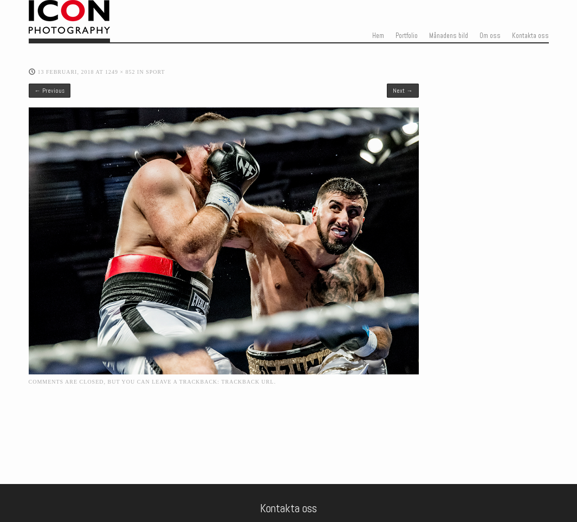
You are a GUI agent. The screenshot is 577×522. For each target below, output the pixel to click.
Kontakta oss (530, 35)
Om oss (490, 35)
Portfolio (407, 35)
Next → (402, 90)
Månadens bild (448, 35)
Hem (378, 35)
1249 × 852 (120, 72)
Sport (155, 72)
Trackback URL (247, 382)
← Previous (49, 90)
